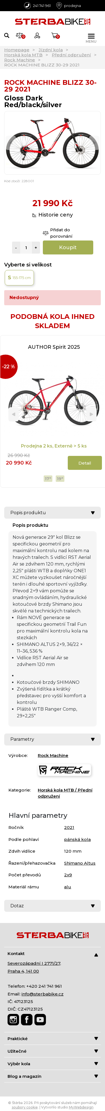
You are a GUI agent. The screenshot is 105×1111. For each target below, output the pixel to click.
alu (67, 886)
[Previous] (11, 143)
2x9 (68, 874)
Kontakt (53, 954)
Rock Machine (19, 59)
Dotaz (52, 905)
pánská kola (77, 839)
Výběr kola (53, 1063)
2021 (69, 827)
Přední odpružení (71, 54)
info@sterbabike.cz (43, 994)
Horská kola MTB (23, 54)
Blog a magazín (53, 1076)
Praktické (53, 1038)
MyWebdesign (81, 1107)
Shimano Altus (79, 863)
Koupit (68, 247)
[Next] (94, 143)
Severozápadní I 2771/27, (34, 963)
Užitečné (53, 1051)
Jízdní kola (51, 49)
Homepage (16, 49)
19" (60, 478)
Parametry (52, 739)
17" (48, 478)
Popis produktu (52, 512)
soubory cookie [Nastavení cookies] (25, 1107)
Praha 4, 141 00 (23, 971)
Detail (84, 463)
